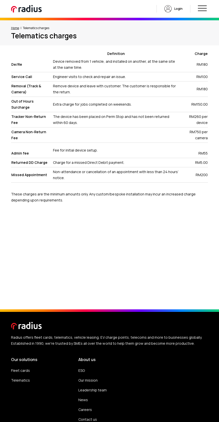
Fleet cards (20, 370)
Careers (85, 409)
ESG (81, 370)
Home (15, 28)
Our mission (88, 380)
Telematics (20, 380)
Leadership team (92, 390)
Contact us (87, 419)
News (83, 399)
